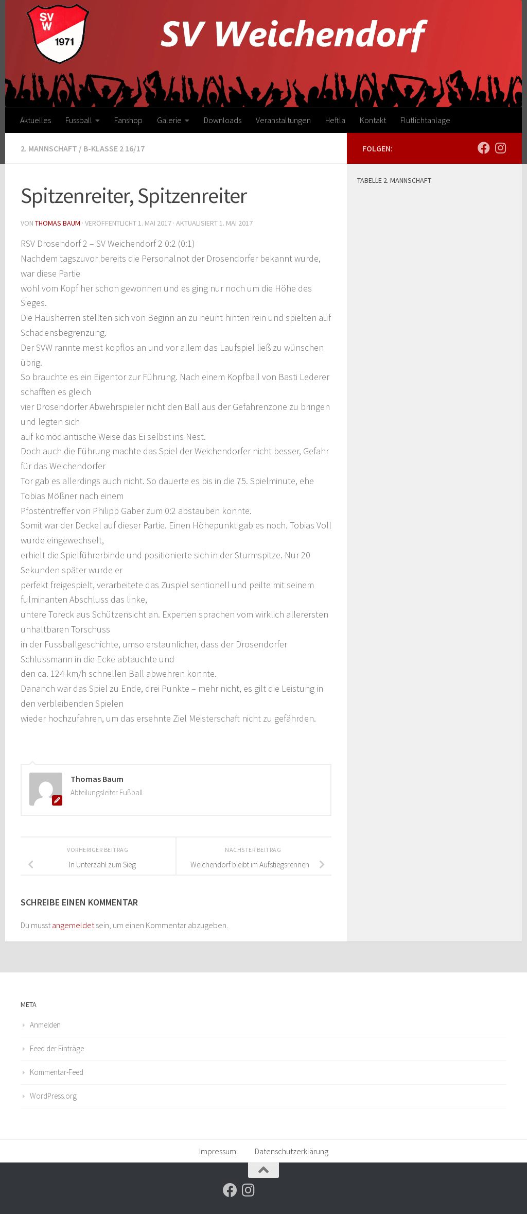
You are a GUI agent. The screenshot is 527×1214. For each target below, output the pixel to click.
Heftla (335, 120)
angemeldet (73, 925)
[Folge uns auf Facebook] (484, 148)
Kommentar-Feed (56, 1072)
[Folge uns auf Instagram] (500, 148)
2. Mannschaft (49, 148)
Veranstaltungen (283, 120)
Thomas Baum (57, 223)
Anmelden (45, 1025)
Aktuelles (35, 120)
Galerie (169, 120)
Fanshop (128, 120)
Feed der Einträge (57, 1048)
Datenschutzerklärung (291, 1151)
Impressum (217, 1151)
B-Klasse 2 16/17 (114, 148)
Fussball (78, 120)
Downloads (222, 120)
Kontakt (373, 120)
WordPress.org (53, 1096)
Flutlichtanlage (425, 120)
